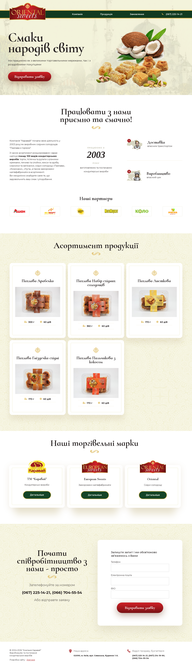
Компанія (77, 14)
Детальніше (37, 495)
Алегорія (31, 660)
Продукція (106, 14)
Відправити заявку (29, 76)
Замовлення (137, 14)
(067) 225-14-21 (174, 14)
